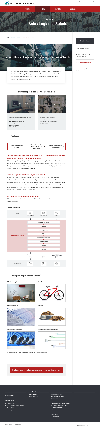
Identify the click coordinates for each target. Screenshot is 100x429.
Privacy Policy (17, 424)
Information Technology (33, 396)
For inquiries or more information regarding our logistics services (36, 370)
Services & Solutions (16, 37)
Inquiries (76, 391)
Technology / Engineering (34, 391)
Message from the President (57, 394)
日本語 (79, 1)
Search (94, 1)
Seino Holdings (9, 424)
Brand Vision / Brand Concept (57, 396)
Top (5, 391)
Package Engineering (32, 394)
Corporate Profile (54, 398)
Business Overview (9, 395)
